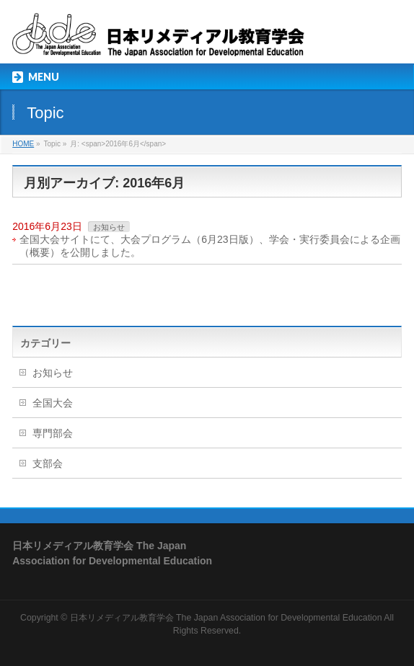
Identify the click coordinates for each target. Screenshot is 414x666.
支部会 (47, 463)
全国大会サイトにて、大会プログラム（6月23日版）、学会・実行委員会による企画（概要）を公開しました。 (209, 246)
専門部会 (52, 433)
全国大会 (52, 403)
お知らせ (109, 227)
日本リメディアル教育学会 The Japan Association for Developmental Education (226, 618)
